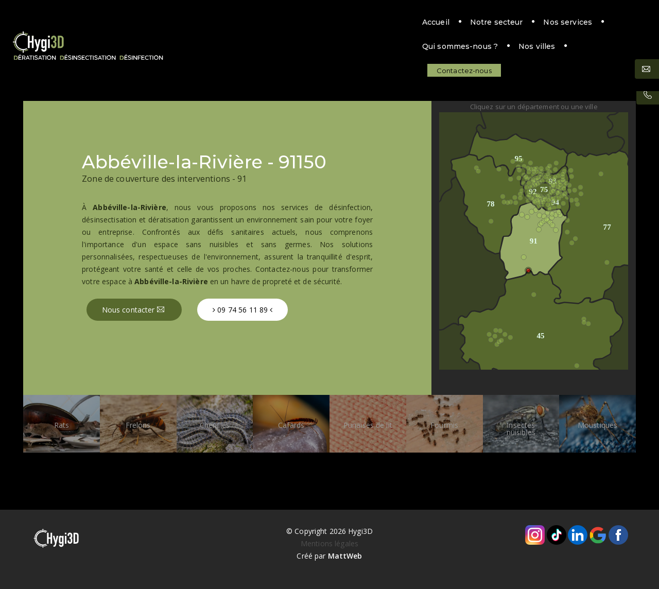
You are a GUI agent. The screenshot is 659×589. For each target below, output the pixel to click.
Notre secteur (279, 24)
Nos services (350, 24)
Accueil (218, 24)
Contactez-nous (591, 24)
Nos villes (510, 24)
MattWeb (345, 556)
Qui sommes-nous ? (434, 24)
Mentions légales (329, 543)
